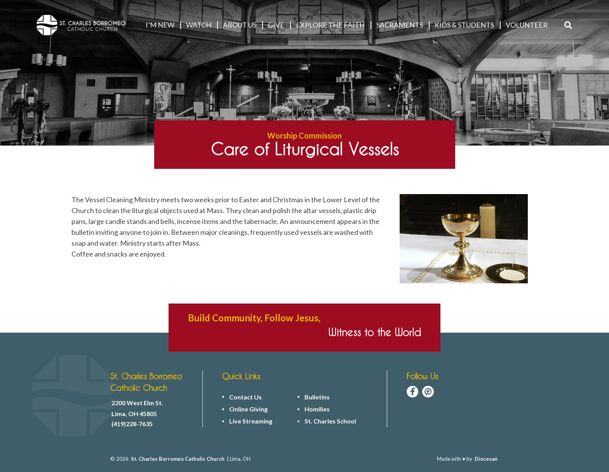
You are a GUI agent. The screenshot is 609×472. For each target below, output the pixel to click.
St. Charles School (330, 421)
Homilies (317, 409)
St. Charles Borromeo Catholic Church (177, 459)
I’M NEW (160, 25)
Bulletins (317, 397)
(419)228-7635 (132, 423)
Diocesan (486, 459)
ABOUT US (239, 25)
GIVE (276, 25)
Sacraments (399, 25)
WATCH (198, 25)
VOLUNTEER (527, 25)
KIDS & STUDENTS (464, 25)
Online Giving (248, 409)
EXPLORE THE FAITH (330, 25)
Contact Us (245, 397)
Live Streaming (250, 421)
